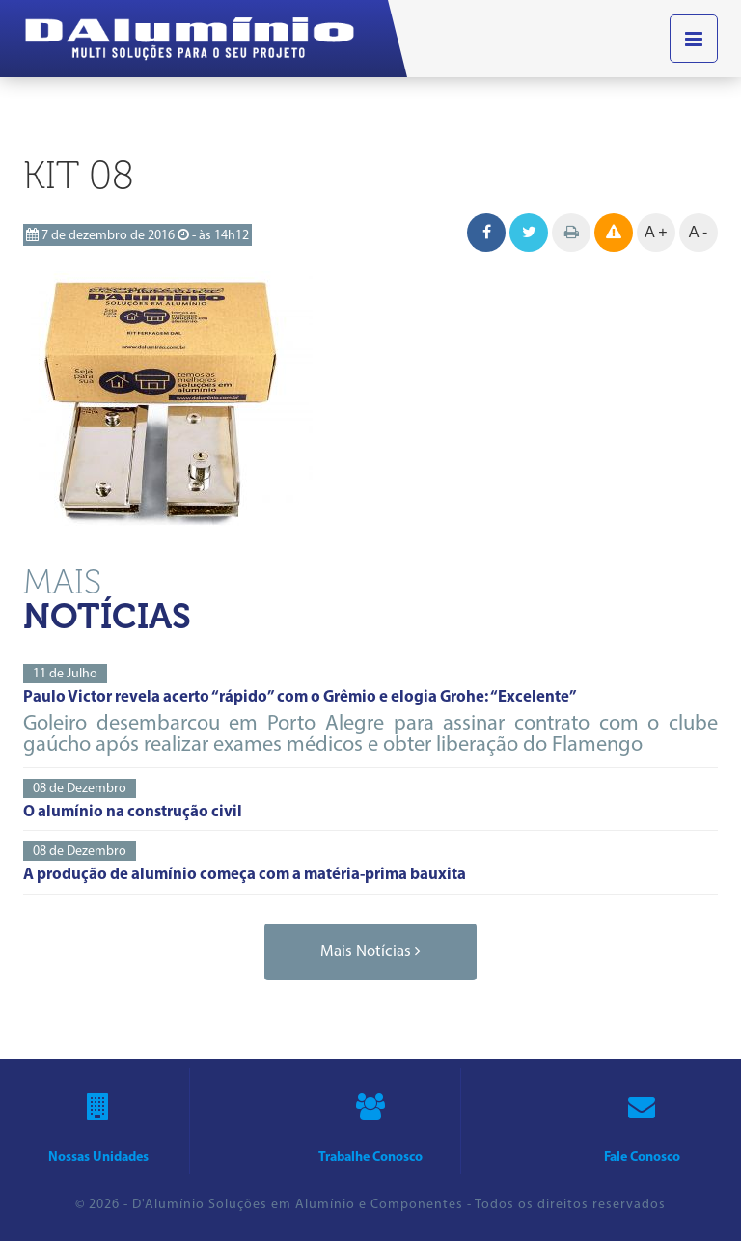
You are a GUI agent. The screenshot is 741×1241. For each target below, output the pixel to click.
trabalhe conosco (370, 1121)
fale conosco (642, 1121)
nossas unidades (98, 1121)
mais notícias (370, 951)
